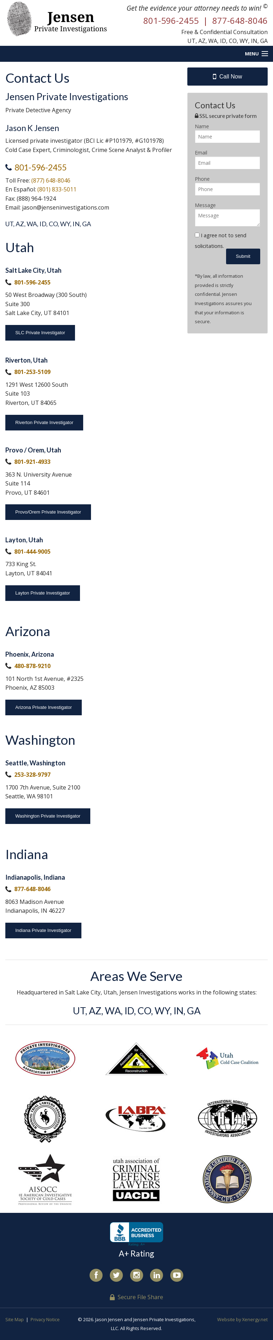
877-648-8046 (32, 889)
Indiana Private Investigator (43, 930)
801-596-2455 (40, 167)
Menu (252, 53)
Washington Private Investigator (47, 816)
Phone (202, 178)
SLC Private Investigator (40, 332)
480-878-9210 (32, 666)
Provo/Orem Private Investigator (48, 512)
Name (202, 126)
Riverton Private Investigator (44, 422)
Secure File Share (136, 1297)
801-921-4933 (32, 462)
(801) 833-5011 (56, 189)
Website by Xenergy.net (242, 1319)
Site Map (14, 1319)
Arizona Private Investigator (43, 707)
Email (201, 152)
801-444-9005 (32, 551)
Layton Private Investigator (42, 593)
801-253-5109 (32, 372)
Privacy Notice (45, 1319)
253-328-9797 (32, 774)
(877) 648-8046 (50, 180)
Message (205, 205)
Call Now (227, 77)
